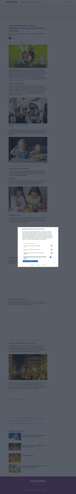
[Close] (56, 229)
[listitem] (38, 243)
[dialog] (38, 247)
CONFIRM (30, 261)
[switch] (51, 246)
